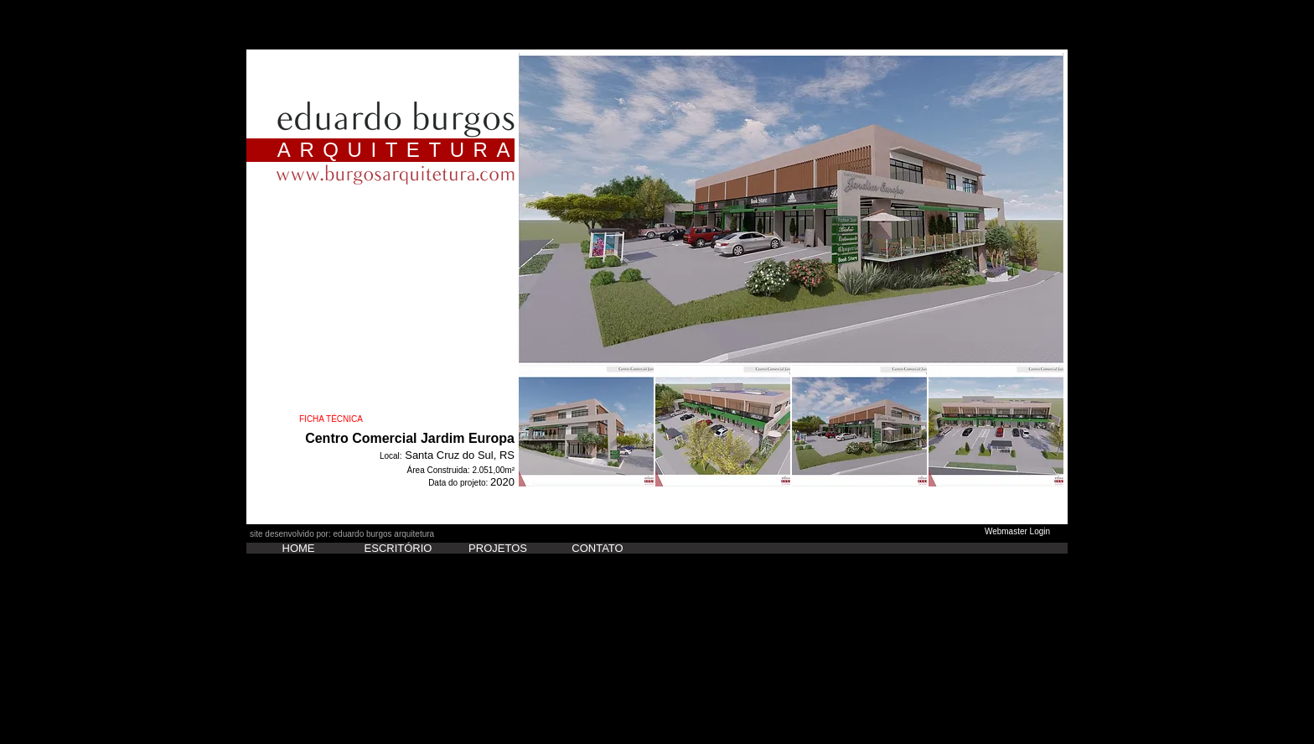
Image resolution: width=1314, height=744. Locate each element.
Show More (791, 500)
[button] (791, 208)
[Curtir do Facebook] (283, 520)
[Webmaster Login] (1017, 531)
